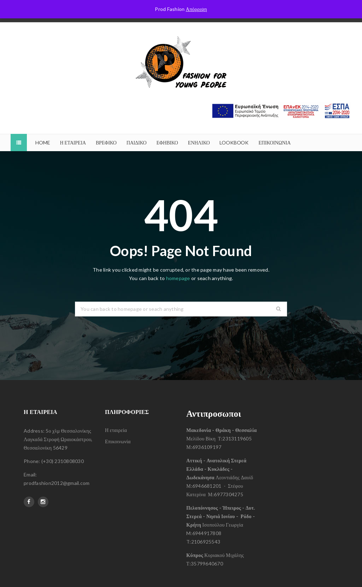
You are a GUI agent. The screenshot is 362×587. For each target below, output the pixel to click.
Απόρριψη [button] (196, 9)
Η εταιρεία (116, 430)
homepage (178, 278)
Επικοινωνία (118, 441)
